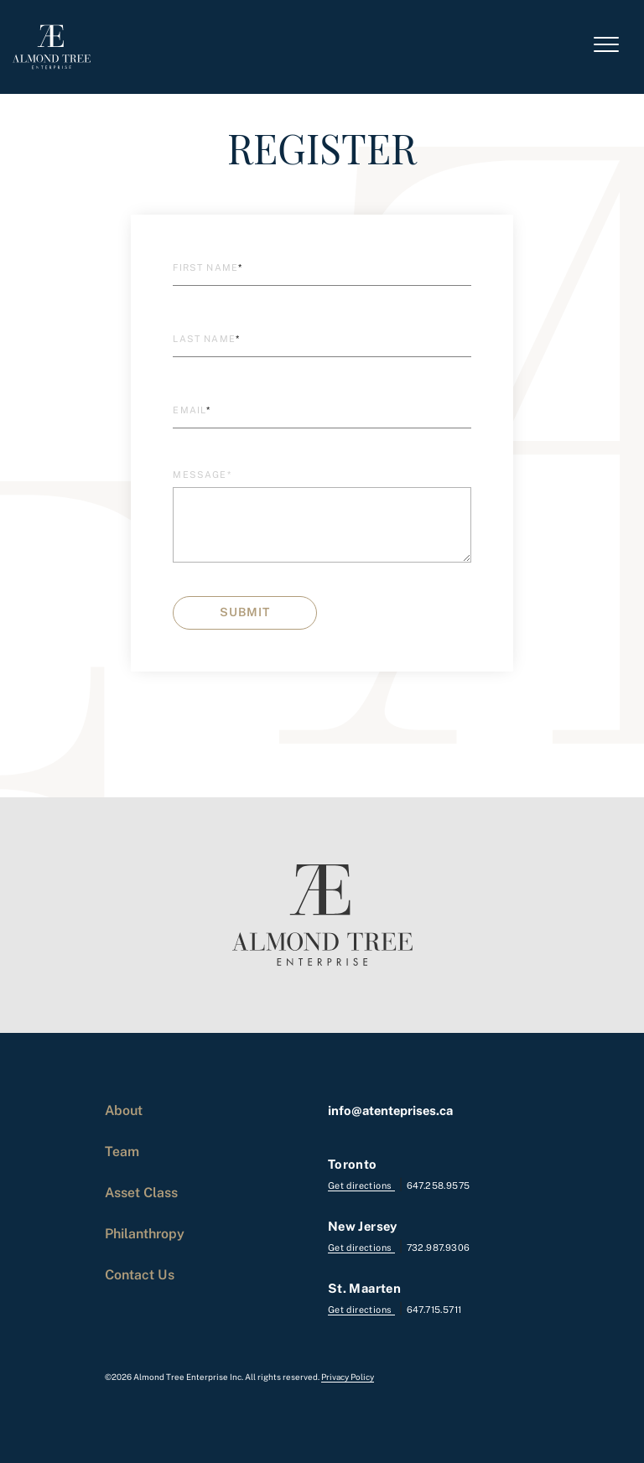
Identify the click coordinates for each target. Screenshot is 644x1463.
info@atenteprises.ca (390, 1110)
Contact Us (139, 1274)
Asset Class (141, 1192)
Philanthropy (144, 1233)
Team (122, 1151)
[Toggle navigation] (606, 47)
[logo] (52, 46)
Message (202, 474)
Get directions (361, 1185)
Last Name (206, 338)
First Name (207, 267)
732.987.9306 (438, 1247)
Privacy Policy (347, 1377)
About (124, 1110)
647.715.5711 (434, 1309)
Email (191, 409)
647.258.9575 (438, 1185)
